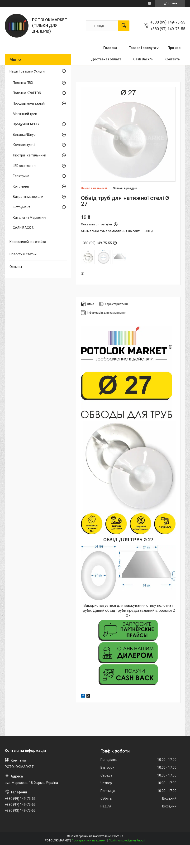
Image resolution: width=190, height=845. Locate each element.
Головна (110, 48)
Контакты (172, 59)
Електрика (21, 176)
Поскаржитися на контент (89, 840)
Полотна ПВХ (23, 83)
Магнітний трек (25, 114)
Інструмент (21, 207)
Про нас (174, 48)
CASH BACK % (23, 228)
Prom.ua (117, 836)
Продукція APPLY (26, 124)
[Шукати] (123, 25)
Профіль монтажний (29, 103)
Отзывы (16, 267)
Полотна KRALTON (27, 93)
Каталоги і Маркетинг (30, 217)
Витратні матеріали (28, 197)
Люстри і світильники (29, 155)
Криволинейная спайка (28, 242)
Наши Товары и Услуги (27, 71)
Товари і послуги (142, 48)
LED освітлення (24, 166)
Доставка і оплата (106, 59)
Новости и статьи (23, 254)
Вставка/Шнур (24, 134)
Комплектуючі (24, 145)
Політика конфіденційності (127, 840)
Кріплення (21, 186)
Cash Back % (143, 59)
